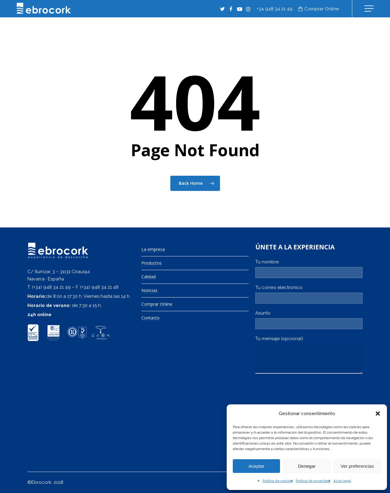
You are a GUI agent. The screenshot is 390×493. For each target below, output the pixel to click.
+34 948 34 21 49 (274, 8)
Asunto (309, 319)
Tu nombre (309, 268)
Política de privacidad (313, 481)
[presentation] (301, 398)
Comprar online (321, 8)
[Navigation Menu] (369, 8)
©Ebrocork (39, 482)
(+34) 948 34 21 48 (99, 287)
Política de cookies (278, 481)
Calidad (148, 277)
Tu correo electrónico (309, 294)
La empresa (153, 249)
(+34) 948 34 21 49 (51, 287)
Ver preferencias (357, 466)
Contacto (150, 318)
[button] (378, 413)
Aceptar (256, 466)
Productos (151, 263)
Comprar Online (156, 304)
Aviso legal (342, 481)
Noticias (149, 290)
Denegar (307, 466)
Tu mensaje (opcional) (309, 356)
